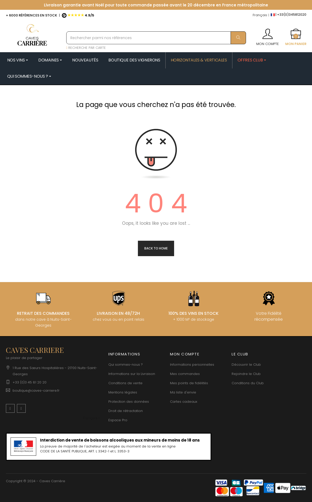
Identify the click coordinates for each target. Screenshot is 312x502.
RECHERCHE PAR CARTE (86, 47)
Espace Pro (117, 420)
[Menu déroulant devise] (261, 15)
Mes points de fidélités (189, 383)
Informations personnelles (192, 364)
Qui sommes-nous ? (125, 364)
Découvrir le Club (246, 364)
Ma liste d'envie (183, 392)
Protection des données (128, 401)
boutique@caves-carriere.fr (36, 390)
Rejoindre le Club (246, 373)
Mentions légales (122, 392)
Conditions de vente (125, 383)
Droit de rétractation (125, 410)
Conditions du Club (248, 383)
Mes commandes (185, 373)
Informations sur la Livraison (131, 373)
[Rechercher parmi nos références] (156, 37)
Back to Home (156, 248)
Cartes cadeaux (183, 401)
